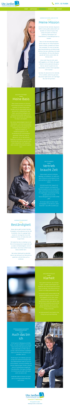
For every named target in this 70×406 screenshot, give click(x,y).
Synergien (51, 9)
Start (26, 9)
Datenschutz (38, 399)
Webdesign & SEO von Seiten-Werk (35, 403)
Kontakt (59, 9)
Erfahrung (42, 9)
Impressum (31, 399)
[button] (3, 403)
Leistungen (33, 9)
